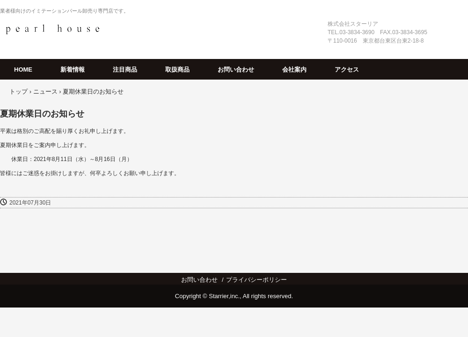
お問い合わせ (236, 69)
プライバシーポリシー (256, 279)
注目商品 (125, 69)
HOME (23, 69)
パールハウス (52, 29)
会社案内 (294, 69)
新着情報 (72, 69)
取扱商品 (177, 69)
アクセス (347, 69)
